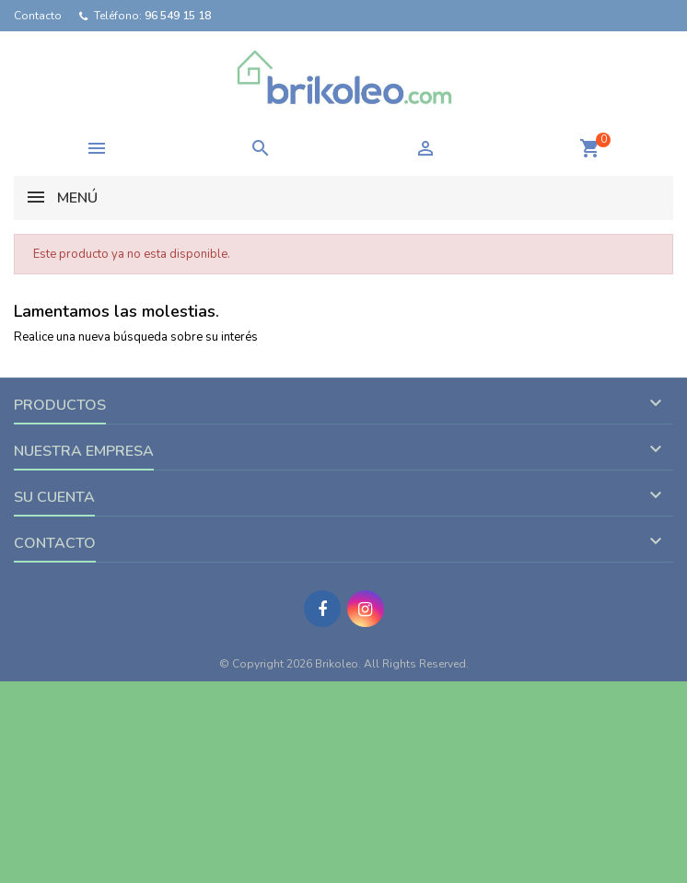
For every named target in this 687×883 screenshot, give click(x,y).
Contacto (38, 15)
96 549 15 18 (178, 15)
